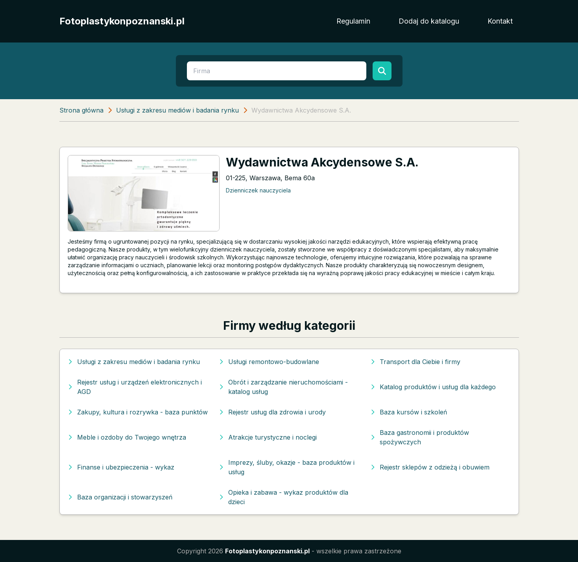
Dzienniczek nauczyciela (258, 190)
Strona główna (81, 110)
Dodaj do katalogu (429, 21)
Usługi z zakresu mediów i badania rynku (177, 110)
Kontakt (500, 21)
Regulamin (353, 21)
